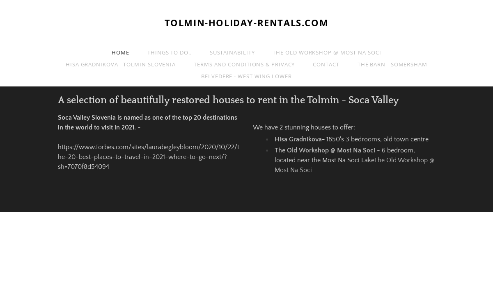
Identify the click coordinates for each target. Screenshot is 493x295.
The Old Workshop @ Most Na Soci (327, 52)
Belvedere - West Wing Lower (246, 76)
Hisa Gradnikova (298, 139)
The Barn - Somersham (392, 64)
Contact (326, 64)
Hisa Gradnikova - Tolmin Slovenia (121, 64)
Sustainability (232, 52)
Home (120, 52)
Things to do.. (169, 52)
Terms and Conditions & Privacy (244, 64)
